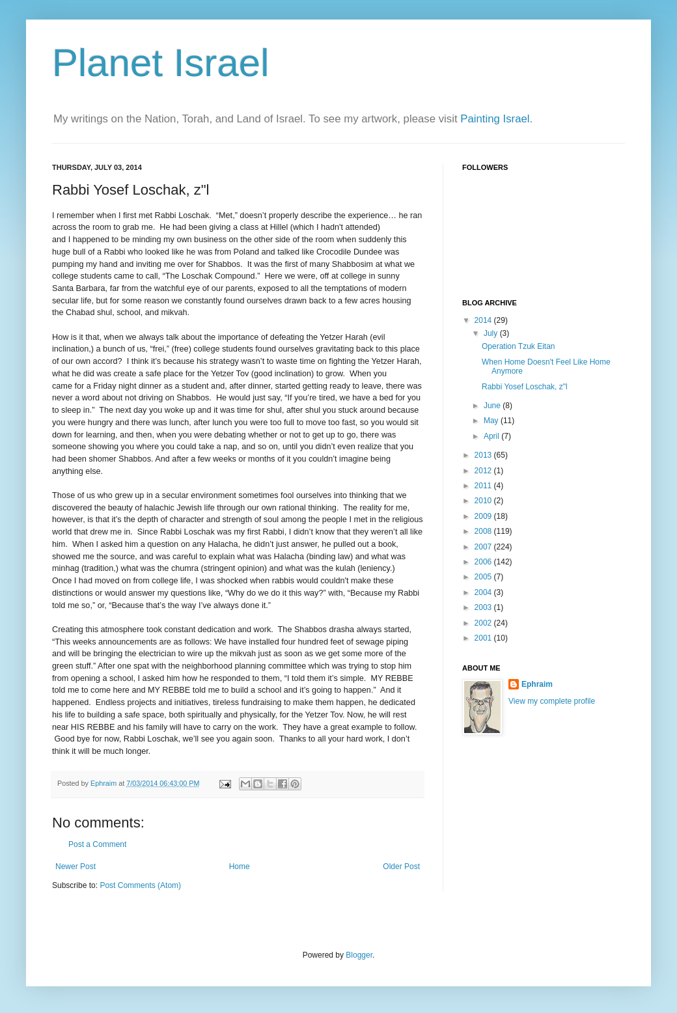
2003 (484, 607)
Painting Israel (494, 119)
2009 (484, 516)
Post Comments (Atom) (140, 885)
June (493, 405)
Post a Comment (97, 844)
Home (239, 866)
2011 (484, 485)
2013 (484, 455)
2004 (484, 592)
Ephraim (537, 684)
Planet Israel (160, 63)
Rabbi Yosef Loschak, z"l (525, 386)
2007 (484, 546)
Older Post (401, 866)
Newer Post (75, 866)
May (492, 420)
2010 (484, 500)
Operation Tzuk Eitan (518, 346)
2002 (484, 623)
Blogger (359, 955)
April (492, 436)
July (492, 333)
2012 (484, 470)
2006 (484, 561)
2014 (484, 320)
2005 (484, 576)
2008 (484, 531)
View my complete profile (551, 701)
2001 (484, 638)
